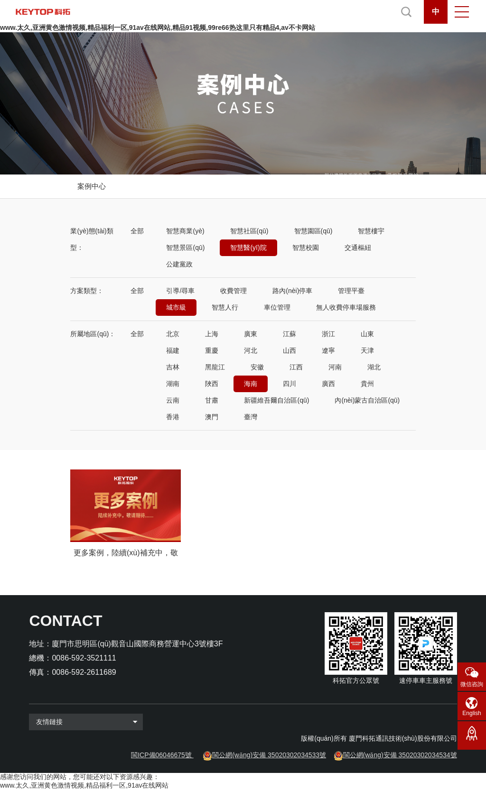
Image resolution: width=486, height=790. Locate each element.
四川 (289, 383)
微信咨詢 (471, 684)
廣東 (250, 334)
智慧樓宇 (371, 231)
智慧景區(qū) (185, 247)
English (471, 713)
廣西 (328, 383)
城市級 (176, 307)
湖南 (172, 383)
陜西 (211, 383)
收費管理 (233, 290)
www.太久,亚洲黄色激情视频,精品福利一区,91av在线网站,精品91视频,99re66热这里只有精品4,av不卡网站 (157, 27)
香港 (172, 417)
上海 (211, 334)
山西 (289, 350)
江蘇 (289, 334)
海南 (250, 383)
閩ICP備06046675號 (161, 755)
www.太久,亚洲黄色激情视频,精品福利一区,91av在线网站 (84, 785)
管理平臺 (351, 290)
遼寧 (328, 350)
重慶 (211, 350)
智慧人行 (225, 307)
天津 (367, 350)
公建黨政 (179, 264)
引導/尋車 (180, 290)
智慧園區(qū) (313, 231)
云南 (172, 400)
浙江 (328, 334)
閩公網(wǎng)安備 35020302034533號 (269, 755)
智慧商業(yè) (185, 231)
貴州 (367, 383)
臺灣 (250, 417)
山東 (367, 334)
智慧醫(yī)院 (248, 247)
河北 (250, 350)
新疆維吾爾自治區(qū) (276, 400)
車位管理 (277, 307)
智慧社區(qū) (249, 231)
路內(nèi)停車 (292, 290)
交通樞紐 (358, 247)
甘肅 (211, 400)
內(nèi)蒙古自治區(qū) (367, 400)
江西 (296, 367)
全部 (137, 231)
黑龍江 (215, 367)
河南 (335, 367)
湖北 (374, 367)
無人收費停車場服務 (346, 307)
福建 (172, 350)
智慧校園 (305, 247)
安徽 (257, 367)
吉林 (172, 367)
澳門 (211, 417)
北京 (172, 334)
